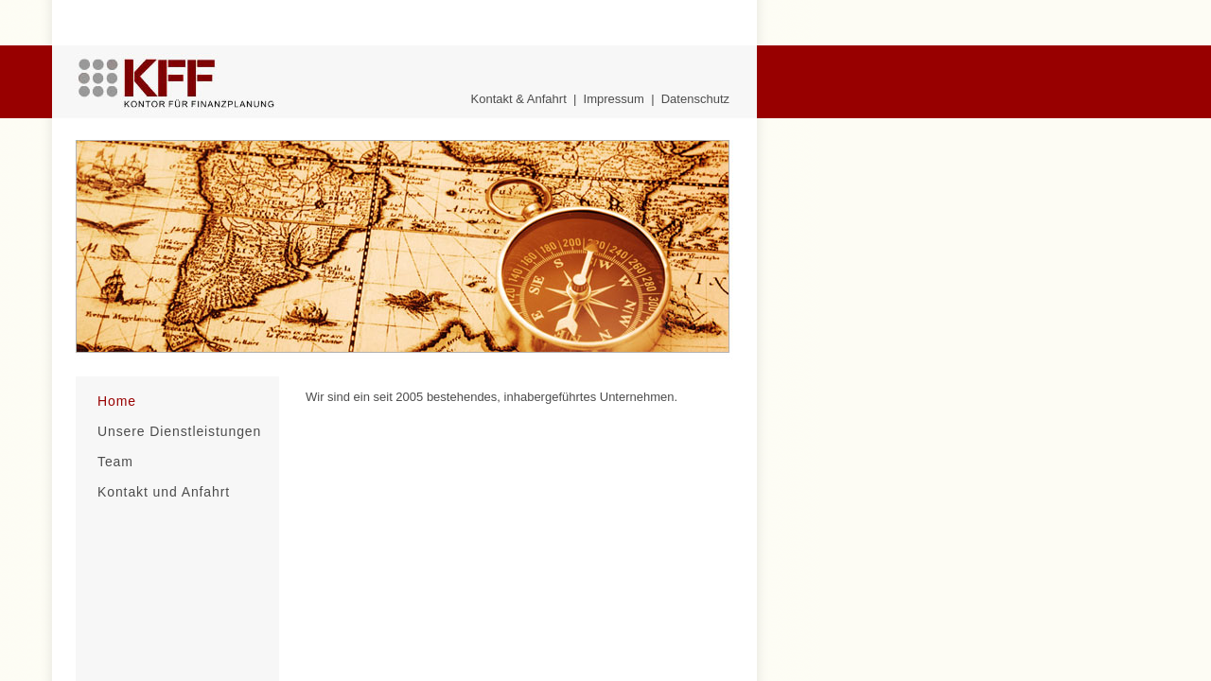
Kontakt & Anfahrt (519, 99)
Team (115, 461)
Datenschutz (695, 99)
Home (116, 401)
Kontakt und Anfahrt (163, 491)
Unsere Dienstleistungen (179, 431)
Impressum (614, 99)
